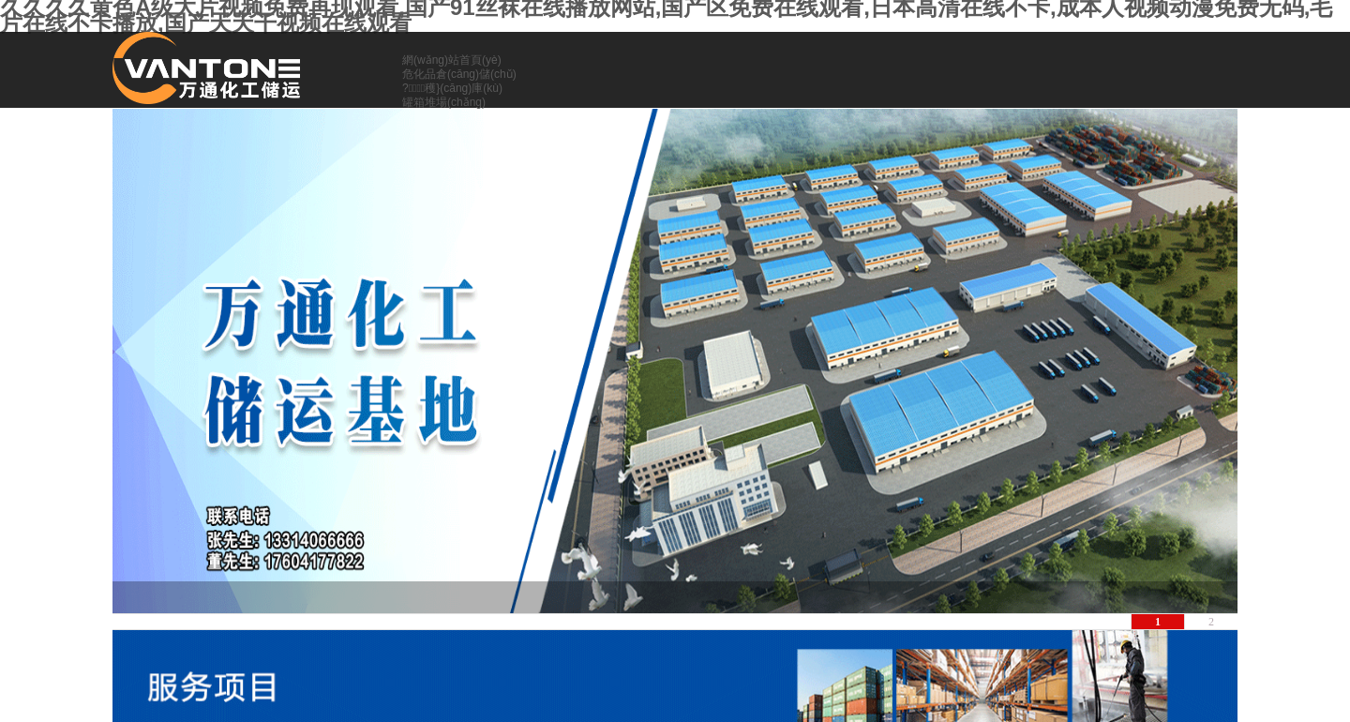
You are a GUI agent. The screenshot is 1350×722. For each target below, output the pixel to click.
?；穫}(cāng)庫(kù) (452, 88)
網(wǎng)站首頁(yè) (452, 60)
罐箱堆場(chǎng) (444, 102)
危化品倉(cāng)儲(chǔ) (459, 74)
